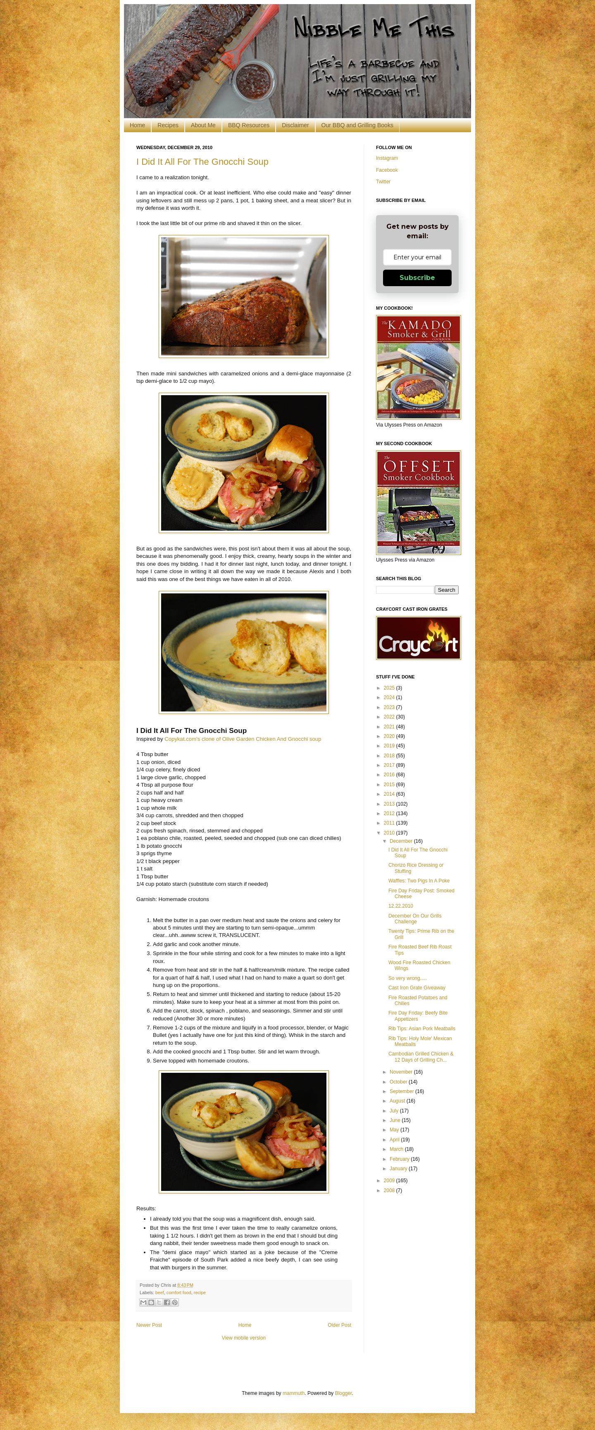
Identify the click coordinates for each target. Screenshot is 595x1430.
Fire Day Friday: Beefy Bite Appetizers (417, 1016)
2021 (390, 727)
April (395, 1140)
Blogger (343, 1393)
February (400, 1159)
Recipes (167, 125)
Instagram (387, 158)
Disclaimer (295, 125)
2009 (390, 1180)
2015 (390, 784)
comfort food (179, 1292)
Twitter (383, 182)
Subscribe (417, 278)
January (399, 1169)
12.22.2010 (400, 906)
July (395, 1111)
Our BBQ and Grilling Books (357, 125)
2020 (390, 736)
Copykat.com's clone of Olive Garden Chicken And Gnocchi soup (242, 739)
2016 (390, 775)
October (399, 1082)
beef (159, 1292)
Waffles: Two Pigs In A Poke (419, 881)
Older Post (339, 1325)
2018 (390, 756)
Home (137, 125)
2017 (390, 765)
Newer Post (149, 1325)
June (396, 1120)
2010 (390, 833)
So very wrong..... (407, 978)
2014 (390, 794)
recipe (200, 1292)
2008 (390, 1190)
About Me (203, 125)
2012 (390, 813)
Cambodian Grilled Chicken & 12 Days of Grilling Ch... (420, 1056)
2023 (390, 707)
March (397, 1149)
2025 (390, 688)
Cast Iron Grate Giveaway (416, 988)
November (402, 1072)
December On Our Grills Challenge (415, 919)
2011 (390, 823)
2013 (390, 804)
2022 (390, 717)
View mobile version (244, 1338)
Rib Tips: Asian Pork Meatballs (421, 1029)
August (398, 1101)
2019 (390, 746)
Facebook (387, 170)
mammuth (294, 1393)
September (402, 1091)
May (395, 1130)
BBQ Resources (248, 125)
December (402, 841)
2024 (390, 697)
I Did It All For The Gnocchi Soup (202, 162)
